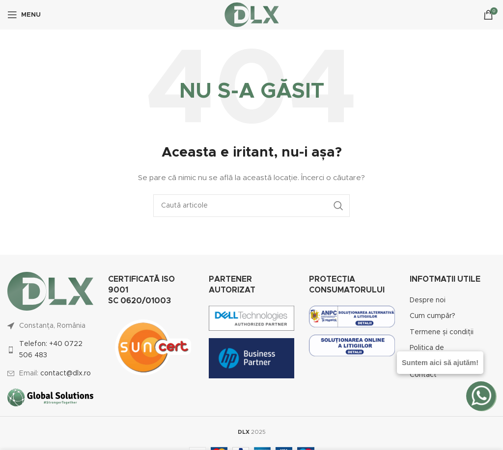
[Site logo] (252, 14)
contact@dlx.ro (65, 373)
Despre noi (428, 300)
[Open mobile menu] (24, 15)
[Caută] (251, 205)
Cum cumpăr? (432, 316)
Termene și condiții (442, 332)
